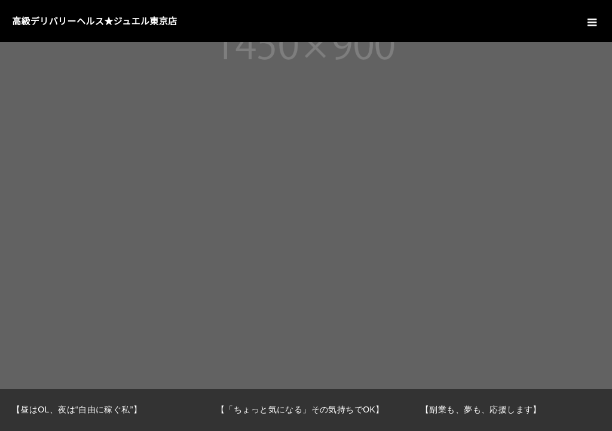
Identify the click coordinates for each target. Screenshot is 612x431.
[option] (102, 410)
